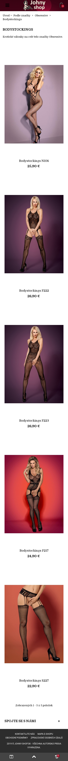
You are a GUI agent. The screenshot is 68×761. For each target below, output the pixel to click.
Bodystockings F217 (34, 550)
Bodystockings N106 (34, 161)
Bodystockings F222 (34, 290)
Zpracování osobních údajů (47, 738)
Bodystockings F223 (34, 420)
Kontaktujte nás (25, 734)
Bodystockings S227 (34, 680)
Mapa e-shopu (45, 734)
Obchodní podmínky (16, 738)
